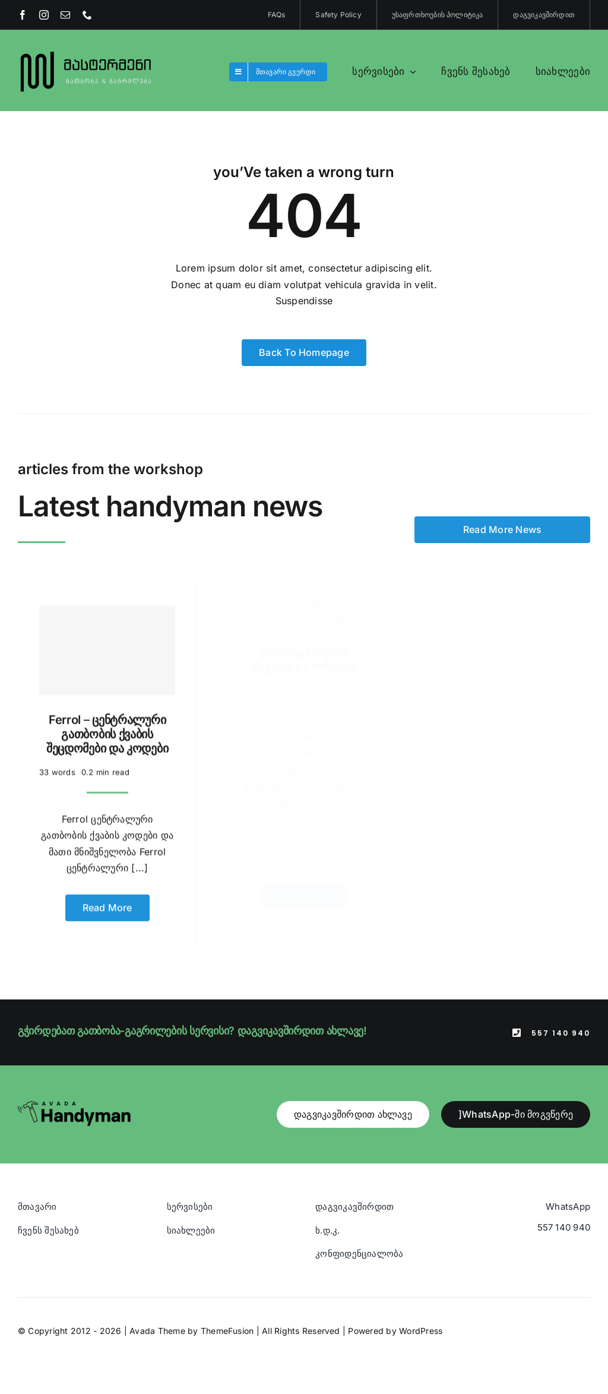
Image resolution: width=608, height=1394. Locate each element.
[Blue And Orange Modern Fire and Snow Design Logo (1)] (86, 52)
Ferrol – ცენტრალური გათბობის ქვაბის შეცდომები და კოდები (107, 727)
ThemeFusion (227, 1331)
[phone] (87, 15)
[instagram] (44, 15)
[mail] (65, 15)
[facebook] (22, 15)
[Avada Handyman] (74, 1106)
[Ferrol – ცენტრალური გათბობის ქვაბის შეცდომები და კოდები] (107, 643)
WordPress (420, 1331)
